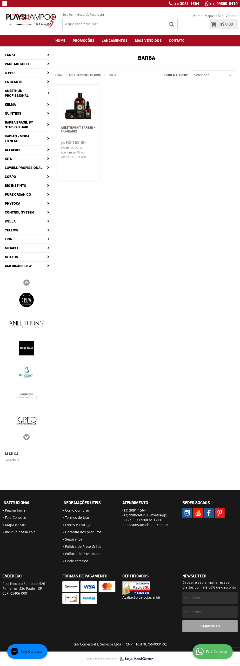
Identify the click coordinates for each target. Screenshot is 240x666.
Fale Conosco (15, 517)
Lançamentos (115, 40)
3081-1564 (186, 3)
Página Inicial (16, 510)
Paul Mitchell (17, 64)
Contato (232, 16)
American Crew (18, 266)
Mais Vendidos (148, 40)
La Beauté (13, 81)
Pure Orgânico (18, 194)
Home (197, 16)
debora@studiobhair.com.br (145, 524)
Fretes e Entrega (78, 524)
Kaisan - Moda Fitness (17, 138)
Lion (9, 239)
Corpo (10, 176)
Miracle (12, 248)
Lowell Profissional (23, 167)
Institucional (16, 502)
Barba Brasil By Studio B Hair (19, 124)
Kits (8, 158)
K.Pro (10, 72)
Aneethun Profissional (17, 93)
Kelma (10, 104)
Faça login (97, 14)
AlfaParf (13, 149)
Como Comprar (77, 510)
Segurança (73, 539)
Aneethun (12, 460)
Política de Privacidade (83, 553)
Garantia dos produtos (83, 532)
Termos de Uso (77, 517)
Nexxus (11, 257)
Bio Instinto (15, 185)
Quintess (13, 113)
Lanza (10, 55)
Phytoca (12, 203)
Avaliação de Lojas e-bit (141, 597)
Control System (19, 212)
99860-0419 (224, 3)
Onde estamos (76, 561)
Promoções (84, 40)
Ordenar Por (175, 75)
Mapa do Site (214, 16)
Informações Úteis (81, 502)
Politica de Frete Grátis (83, 546)
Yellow (11, 230)
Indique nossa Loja (20, 532)
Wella (10, 221)
